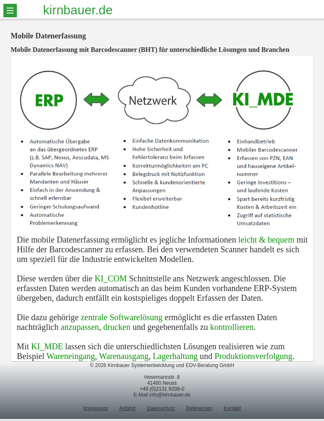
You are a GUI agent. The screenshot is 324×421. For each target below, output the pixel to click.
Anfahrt (127, 408)
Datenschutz (161, 408)
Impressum (95, 408)
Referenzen (199, 408)
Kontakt (232, 408)
